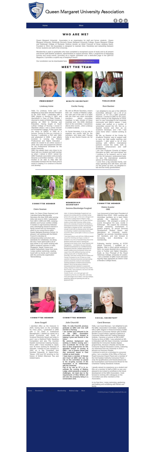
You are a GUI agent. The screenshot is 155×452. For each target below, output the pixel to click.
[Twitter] (121, 21)
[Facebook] (115, 21)
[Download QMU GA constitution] (84, 61)
